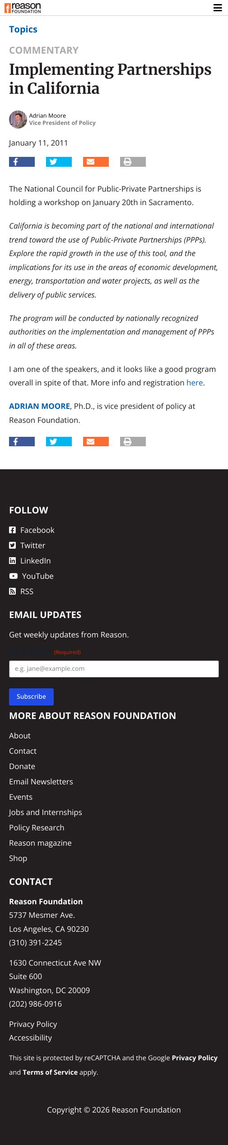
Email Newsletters (41, 781)
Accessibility (30, 1037)
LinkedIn (30, 560)
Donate (22, 766)
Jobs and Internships (45, 812)
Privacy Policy (33, 1024)
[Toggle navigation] (218, 8)
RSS (21, 591)
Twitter (27, 545)
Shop (18, 858)
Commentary (44, 50)
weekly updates (51, 634)
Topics (23, 29)
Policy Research (37, 827)
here (194, 382)
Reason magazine (40, 843)
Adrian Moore (39, 406)
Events (21, 797)
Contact (23, 751)
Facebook (32, 530)
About (20, 735)
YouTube (31, 576)
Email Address (45, 652)
